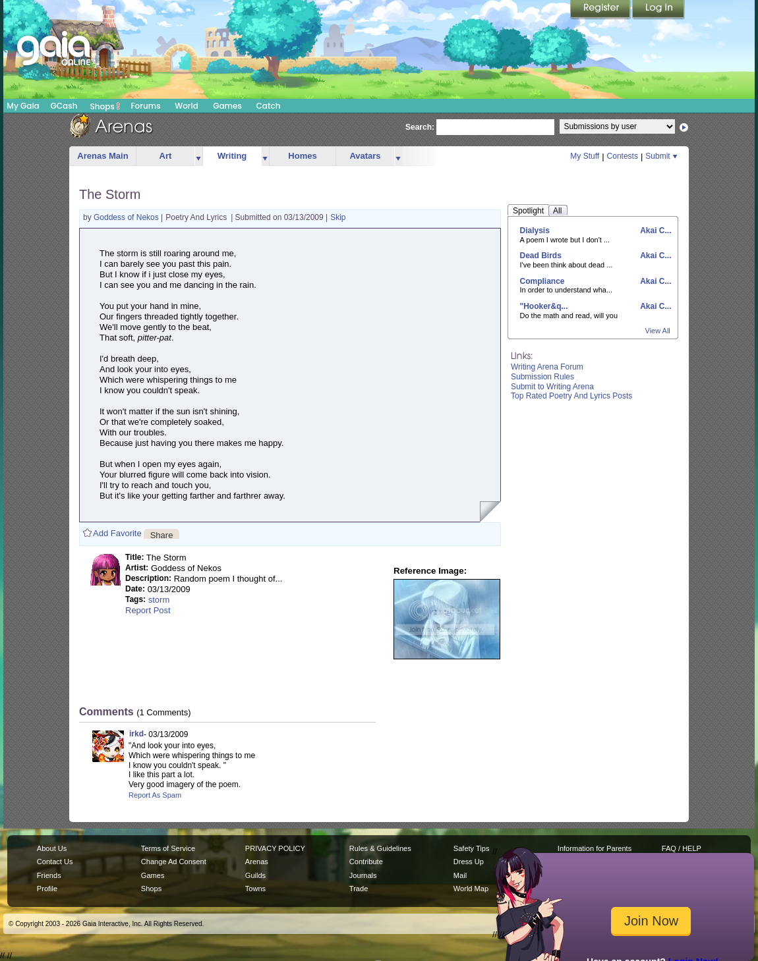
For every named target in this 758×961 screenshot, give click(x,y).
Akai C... (654, 230)
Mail (460, 875)
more (198, 156)
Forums (145, 105)
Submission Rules (542, 376)
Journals (363, 875)
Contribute (366, 861)
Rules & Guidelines (380, 848)
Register (601, 10)
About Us (52, 848)
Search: (419, 127)
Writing (232, 156)
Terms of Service (168, 848)
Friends (49, 875)
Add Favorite (117, 533)
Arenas (256, 861)
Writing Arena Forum (547, 366)
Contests (622, 156)
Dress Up (468, 861)
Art (166, 156)
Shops (105, 106)
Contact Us (55, 861)
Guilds (255, 875)
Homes (302, 156)
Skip (337, 217)
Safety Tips (471, 848)
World (186, 105)
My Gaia (23, 105)
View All (657, 331)
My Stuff (584, 156)
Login (658, 10)
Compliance (542, 281)
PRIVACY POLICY (275, 848)
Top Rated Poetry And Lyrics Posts (571, 395)
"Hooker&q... (544, 306)
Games (227, 105)
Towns (255, 888)
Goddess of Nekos (127, 217)
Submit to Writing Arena (552, 386)
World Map (470, 888)
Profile (47, 888)
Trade (358, 888)
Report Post (148, 610)
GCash (64, 105)
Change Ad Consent (173, 861)
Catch (268, 105)
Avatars (364, 156)
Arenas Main (102, 156)
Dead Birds (541, 255)
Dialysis (535, 230)
